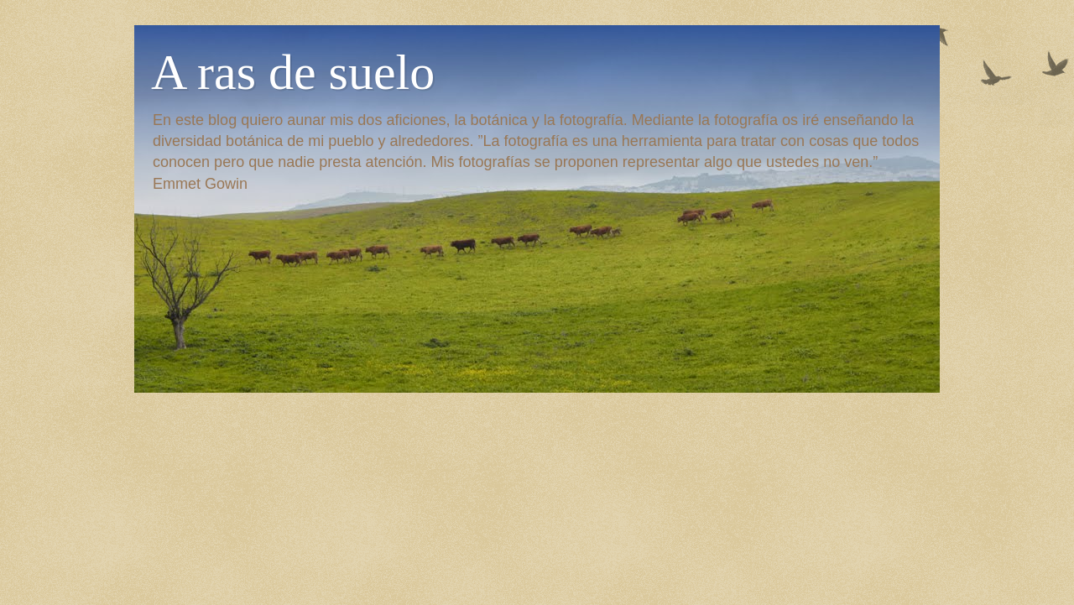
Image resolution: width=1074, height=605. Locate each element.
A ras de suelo (293, 72)
